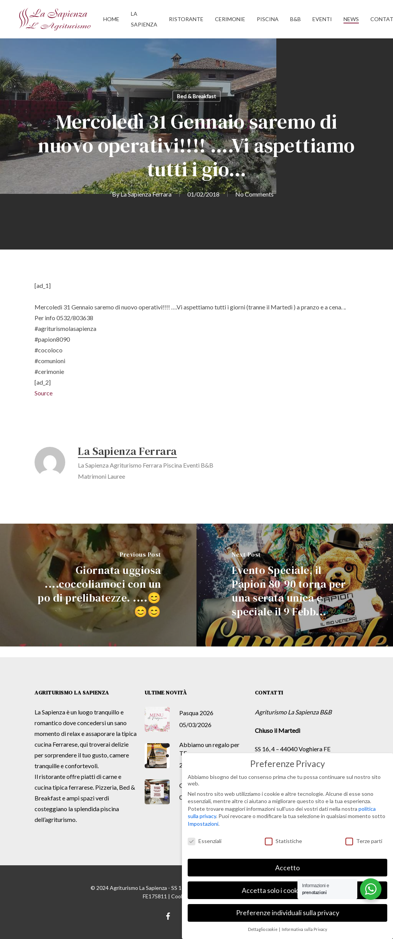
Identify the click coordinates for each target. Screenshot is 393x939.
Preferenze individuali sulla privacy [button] (287, 913)
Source (44, 393)
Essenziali (204, 841)
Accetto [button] (287, 868)
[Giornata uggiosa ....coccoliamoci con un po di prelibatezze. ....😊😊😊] (98, 585)
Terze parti (363, 841)
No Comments (254, 194)
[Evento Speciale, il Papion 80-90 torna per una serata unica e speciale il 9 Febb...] (294, 585)
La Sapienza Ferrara (146, 194)
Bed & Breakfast (196, 96)
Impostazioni (203, 823)
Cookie (179, 896)
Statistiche (283, 841)
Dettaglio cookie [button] (263, 929)
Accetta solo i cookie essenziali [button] (287, 890)
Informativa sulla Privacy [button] (304, 929)
